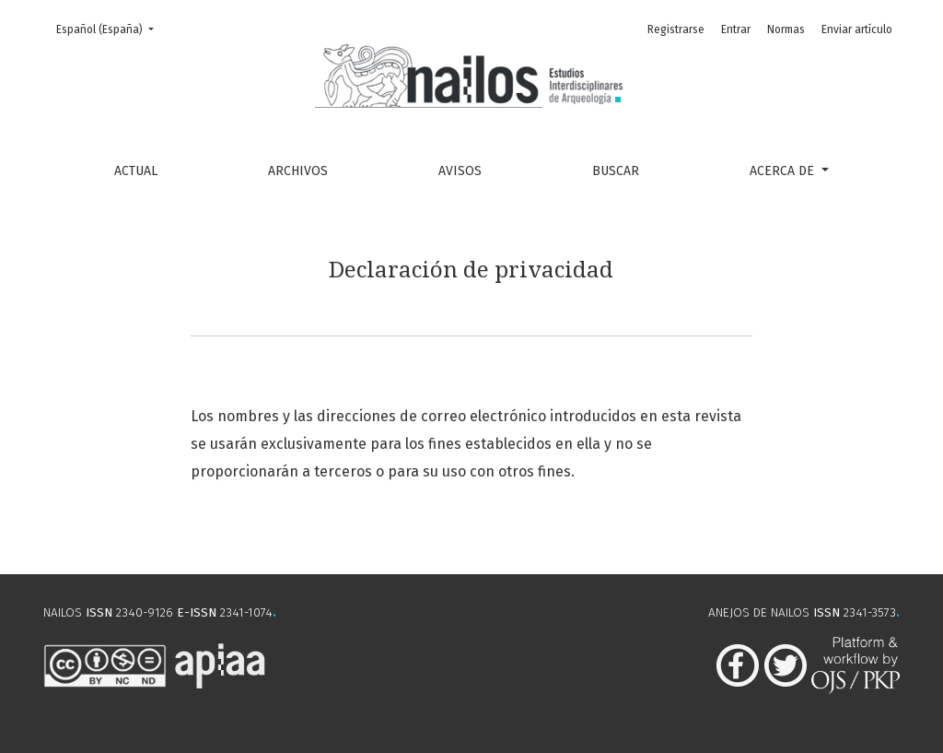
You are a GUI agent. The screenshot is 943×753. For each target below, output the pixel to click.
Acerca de (784, 171)
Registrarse (675, 29)
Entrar (736, 29)
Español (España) (110, 28)
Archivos (298, 171)
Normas (786, 29)
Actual (135, 171)
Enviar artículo (856, 29)
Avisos (460, 171)
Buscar (615, 171)
